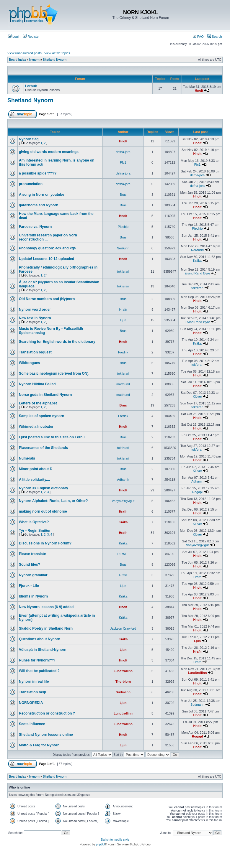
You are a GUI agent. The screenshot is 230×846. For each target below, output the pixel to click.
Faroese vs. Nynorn (35, 227)
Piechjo (123, 226)
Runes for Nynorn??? (37, 660)
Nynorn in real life (34, 681)
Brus (123, 194)
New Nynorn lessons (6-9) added (46, 607)
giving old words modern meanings (49, 152)
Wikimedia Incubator (36, 426)
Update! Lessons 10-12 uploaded (46, 259)
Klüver (197, 396)
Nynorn (34, 59)
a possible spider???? (37, 173)
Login (14, 36)
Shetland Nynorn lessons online (46, 735)
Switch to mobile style (115, 839)
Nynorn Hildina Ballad (37, 384)
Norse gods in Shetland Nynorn (45, 395)
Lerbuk (31, 86)
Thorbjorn (123, 681)
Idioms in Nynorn (33, 596)
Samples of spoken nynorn (41, 416)
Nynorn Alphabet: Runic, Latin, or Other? (53, 501)
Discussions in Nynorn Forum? (45, 543)
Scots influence (32, 724)
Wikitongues (29, 363)
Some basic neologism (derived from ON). (54, 373)
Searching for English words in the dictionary (57, 342)
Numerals (27, 458)
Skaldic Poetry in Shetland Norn (46, 628)
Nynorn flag (29, 139)
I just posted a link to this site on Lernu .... (54, 437)
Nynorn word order (35, 309)
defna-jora (123, 152)
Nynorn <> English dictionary (43, 488)
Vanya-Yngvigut (123, 501)
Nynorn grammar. (33, 575)
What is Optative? (34, 522)
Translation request (35, 352)
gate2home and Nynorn (38, 205)
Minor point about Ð (35, 469)
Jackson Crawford (123, 628)
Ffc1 (123, 162)
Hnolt (199, 90)
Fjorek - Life (29, 586)
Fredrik (123, 352)
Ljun (123, 320)
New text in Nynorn (35, 318)
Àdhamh (123, 479)
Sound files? (29, 564)
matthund (123, 384)
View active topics (57, 53)
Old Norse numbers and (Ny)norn (47, 299)
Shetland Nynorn (54, 59)
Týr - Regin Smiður (34, 531)
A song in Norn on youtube (41, 194)
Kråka (197, 260)
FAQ (198, 36)
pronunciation (31, 184)
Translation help (32, 692)
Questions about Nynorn (39, 639)
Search (214, 36)
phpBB (100, 844)
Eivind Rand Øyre (197, 273)
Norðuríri (123, 248)
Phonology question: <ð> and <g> (47, 248)
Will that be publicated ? (39, 671)
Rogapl (197, 492)
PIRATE (123, 554)
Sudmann (123, 692)
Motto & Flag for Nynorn (39, 745)
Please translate (32, 554)
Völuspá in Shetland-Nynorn (42, 650)
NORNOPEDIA (31, 703)
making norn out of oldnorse (43, 511)
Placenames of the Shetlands (43, 448)
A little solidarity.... (34, 480)
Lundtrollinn (123, 671)
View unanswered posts (24, 53)
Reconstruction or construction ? (47, 713)
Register (31, 36)
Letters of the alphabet (38, 403)
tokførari (123, 271)
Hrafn (123, 309)
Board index (17, 59)
